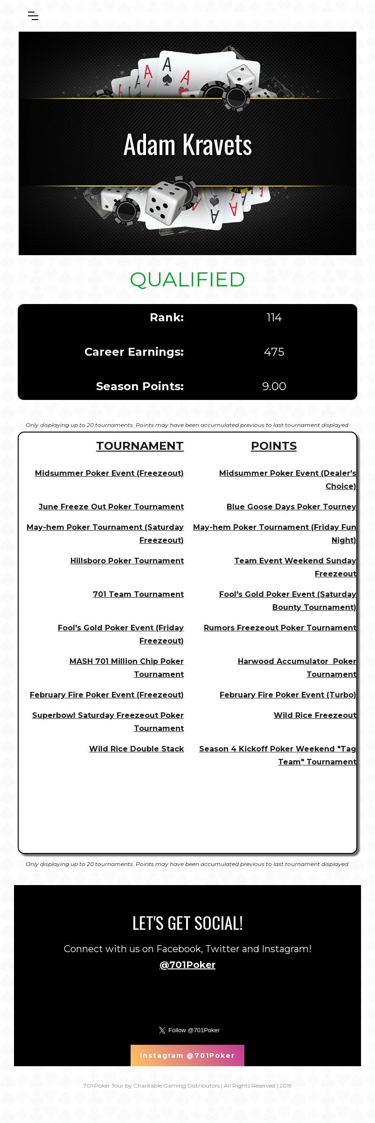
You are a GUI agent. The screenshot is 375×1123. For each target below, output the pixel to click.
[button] (33, 16)
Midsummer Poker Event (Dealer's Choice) (287, 480)
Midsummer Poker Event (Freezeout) (109, 473)
